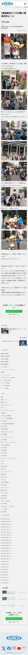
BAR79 (3, 469)
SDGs (2, 407)
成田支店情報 (5, 353)
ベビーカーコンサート (7, 437)
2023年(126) (5, 564)
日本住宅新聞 (5, 482)
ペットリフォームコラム (8, 369)
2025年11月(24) (6, 532)
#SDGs (7, 26)
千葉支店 (3, 413)
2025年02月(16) (6, 556)
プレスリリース (5, 487)
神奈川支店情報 (5, 356)
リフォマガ (4, 493)
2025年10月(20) (6, 535)
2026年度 (4, 511)
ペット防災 (4, 367)
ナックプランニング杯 (7, 410)
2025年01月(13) (6, 559)
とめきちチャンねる (6, 431)
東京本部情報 (5, 364)
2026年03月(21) (6, 521)
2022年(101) (5, 567)
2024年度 (4, 495)
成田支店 (3, 474)
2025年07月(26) (6, 543)
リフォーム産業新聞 (6, 418)
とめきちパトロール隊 (7, 506)
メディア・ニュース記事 (7, 377)
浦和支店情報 (18, 7)
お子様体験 (4, 434)
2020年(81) (4, 572)
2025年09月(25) (6, 537)
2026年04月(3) (5, 519)
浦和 (2, 397)
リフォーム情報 (5, 383)
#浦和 (2, 26)
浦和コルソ (4, 402)
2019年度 (4, 447)
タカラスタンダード (6, 405)
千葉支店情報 (5, 359)
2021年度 (4, 426)
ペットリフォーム (6, 471)
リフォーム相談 (5, 501)
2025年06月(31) (6, 545)
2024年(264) (5, 561)
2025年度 (4, 503)
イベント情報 (5, 388)
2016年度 (4, 455)
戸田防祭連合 (5, 429)
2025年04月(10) (6, 551)
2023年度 (4, 485)
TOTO (3, 461)
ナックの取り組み (6, 380)
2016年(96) (4, 583)
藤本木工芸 (4, 490)
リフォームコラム (6, 375)
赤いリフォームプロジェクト (9, 442)
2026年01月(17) (6, 527)
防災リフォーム (5, 400)
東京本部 (3, 498)
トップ (4, 7)
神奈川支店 (4, 466)
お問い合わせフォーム (14, 311)
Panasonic (4, 477)
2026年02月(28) (6, 524)
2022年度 (4, 421)
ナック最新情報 (5, 385)
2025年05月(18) (6, 548)
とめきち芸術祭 (5, 445)
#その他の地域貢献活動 (16, 26)
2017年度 (4, 453)
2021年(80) (4, 569)
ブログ (10, 7)
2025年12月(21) (6, 529)
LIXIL (2, 463)
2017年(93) (4, 580)
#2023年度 (4, 28)
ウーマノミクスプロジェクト (9, 458)
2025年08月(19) (6, 540)
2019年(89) (4, 575)
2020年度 (4, 439)
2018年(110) (5, 577)
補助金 (3, 372)
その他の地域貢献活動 (7, 423)
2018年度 (4, 450)
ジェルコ (3, 479)
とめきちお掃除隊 (6, 416)
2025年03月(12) (6, 553)
